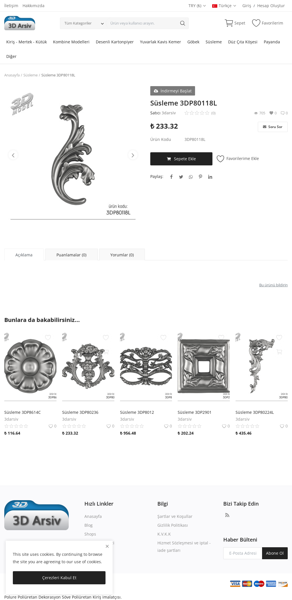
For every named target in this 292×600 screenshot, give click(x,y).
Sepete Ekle (181, 158)
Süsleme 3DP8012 (137, 412)
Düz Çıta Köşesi (242, 41)
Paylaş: (156, 176)
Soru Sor (272, 126)
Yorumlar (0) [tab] (122, 255)
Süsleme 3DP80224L (255, 412)
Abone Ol (275, 553)
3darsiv (169, 112)
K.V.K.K (164, 534)
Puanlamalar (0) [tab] (71, 255)
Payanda (272, 41)
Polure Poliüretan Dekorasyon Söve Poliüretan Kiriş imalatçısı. (63, 597)
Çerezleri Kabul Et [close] (59, 577)
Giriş (246, 5)
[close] (107, 546)
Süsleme (214, 41)
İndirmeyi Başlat (173, 91)
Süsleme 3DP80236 (80, 412)
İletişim (11, 5)
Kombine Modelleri (71, 41)
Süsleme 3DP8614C (22, 412)
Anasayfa (12, 75)
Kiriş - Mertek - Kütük (26, 41)
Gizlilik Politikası (172, 525)
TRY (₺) (197, 5)
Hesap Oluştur (271, 5)
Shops (90, 534)
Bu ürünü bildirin (273, 284)
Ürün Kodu (160, 139)
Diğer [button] (11, 56)
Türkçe (224, 5)
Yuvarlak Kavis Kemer (160, 41)
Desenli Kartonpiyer (115, 41)
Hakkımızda (33, 5)
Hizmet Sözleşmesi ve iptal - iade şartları (184, 546)
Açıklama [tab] (24, 255)
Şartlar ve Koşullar (174, 516)
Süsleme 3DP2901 (195, 412)
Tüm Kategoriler (78, 23)
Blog (88, 525)
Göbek (193, 41)
